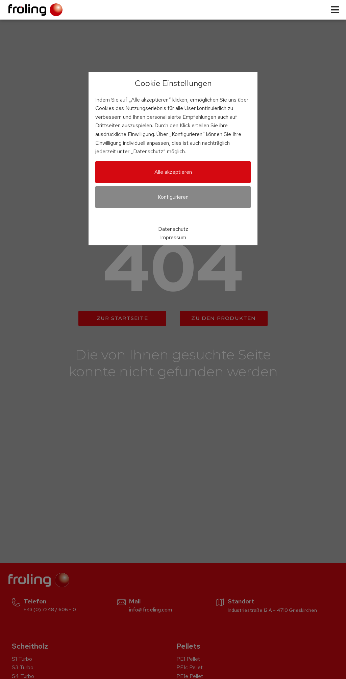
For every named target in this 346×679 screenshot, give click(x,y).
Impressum (173, 237)
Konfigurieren (173, 196)
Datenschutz (173, 229)
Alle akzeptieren (173, 171)
